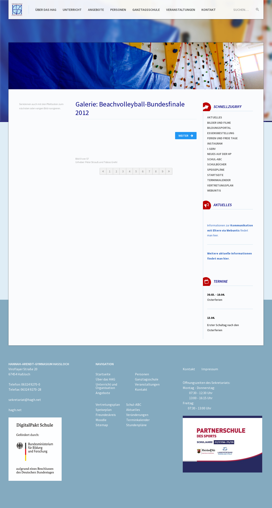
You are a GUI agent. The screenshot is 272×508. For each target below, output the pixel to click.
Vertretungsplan (220, 185)
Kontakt (208, 9)
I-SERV (211, 149)
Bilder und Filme (219, 123)
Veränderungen (137, 415)
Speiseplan (104, 409)
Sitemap (102, 425)
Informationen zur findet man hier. (230, 230)
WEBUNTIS (214, 190)
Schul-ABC (133, 404)
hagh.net (15, 410)
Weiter (185, 136)
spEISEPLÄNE (215, 170)
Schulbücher (216, 164)
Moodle (101, 420)
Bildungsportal (219, 128)
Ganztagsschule (146, 9)
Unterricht (72, 9)
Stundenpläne (136, 425)
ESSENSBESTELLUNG (220, 133)
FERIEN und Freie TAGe (222, 138)
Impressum (209, 369)
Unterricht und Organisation (106, 386)
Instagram (214, 143)
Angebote (96, 9)
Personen (118, 9)
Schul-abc (214, 159)
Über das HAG (45, 9)
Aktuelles (214, 117)
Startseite (215, 175)
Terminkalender (219, 180)
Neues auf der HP (219, 154)
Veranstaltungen (180, 9)
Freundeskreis (106, 415)
